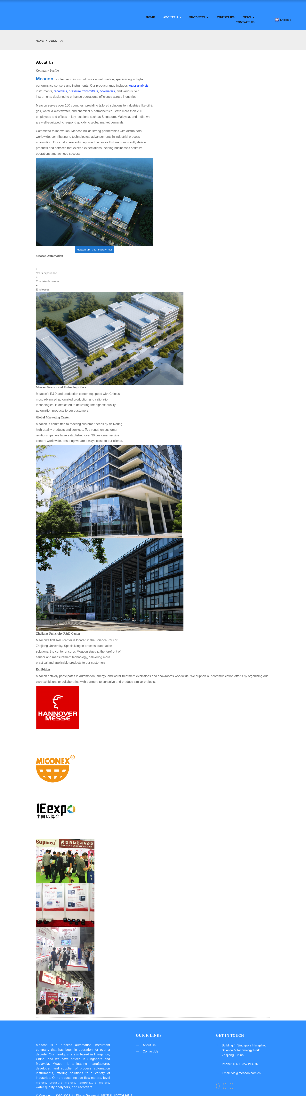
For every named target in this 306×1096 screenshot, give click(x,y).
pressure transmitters (83, 88)
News (248, 14)
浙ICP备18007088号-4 (116, 1093)
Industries (226, 14)
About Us (172, 14)
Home (150, 14)
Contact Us (245, 18)
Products (199, 14)
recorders (60, 88)
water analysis (138, 82)
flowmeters (107, 88)
